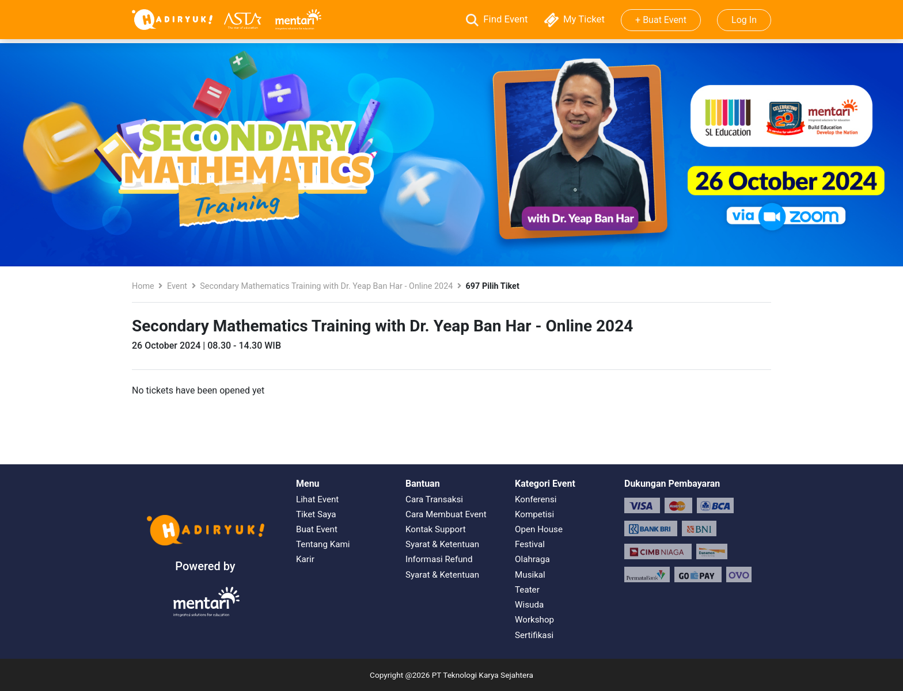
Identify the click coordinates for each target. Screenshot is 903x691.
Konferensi (536, 499)
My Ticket (575, 19)
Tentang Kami (323, 544)
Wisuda (529, 605)
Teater (527, 590)
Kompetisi (534, 514)
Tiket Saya (316, 514)
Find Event (498, 19)
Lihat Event (317, 499)
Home (143, 286)
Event (177, 286)
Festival (530, 544)
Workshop (534, 619)
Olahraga (532, 559)
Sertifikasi (534, 635)
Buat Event (316, 529)
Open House (539, 529)
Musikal (530, 575)
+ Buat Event (660, 19)
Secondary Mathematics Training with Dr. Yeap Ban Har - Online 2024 (326, 286)
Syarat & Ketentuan (442, 544)
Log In (744, 19)
